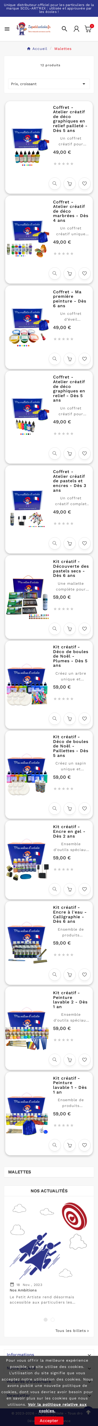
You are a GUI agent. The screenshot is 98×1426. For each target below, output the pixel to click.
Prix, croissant (49, 84)
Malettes (19, 1171)
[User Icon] (76, 29)
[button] (45, 1320)
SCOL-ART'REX (33, 8)
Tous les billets (72, 1330)
